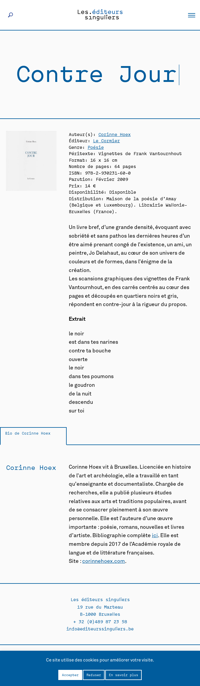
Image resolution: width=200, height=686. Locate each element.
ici (155, 535)
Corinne (114, 134)
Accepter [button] (70, 675)
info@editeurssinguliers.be (100, 628)
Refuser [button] (93, 675)
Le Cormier (106, 140)
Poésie (96, 147)
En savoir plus (123, 675)
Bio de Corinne (28, 433)
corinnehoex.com (103, 561)
